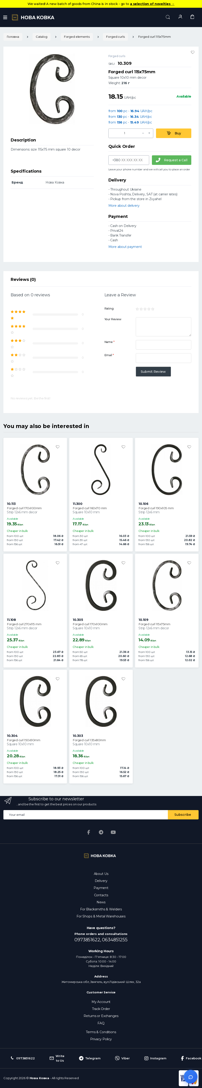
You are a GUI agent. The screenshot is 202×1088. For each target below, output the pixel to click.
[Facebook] (89, 832)
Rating (109, 308)
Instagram (155, 1058)
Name (110, 342)
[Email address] (85, 814)
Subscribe (182, 815)
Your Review (113, 319)
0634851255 (115, 939)
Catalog (41, 36)
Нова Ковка (39, 1078)
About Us (101, 874)
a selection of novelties (152, 4)
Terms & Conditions (101, 1032)
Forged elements (77, 36)
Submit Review (153, 372)
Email (109, 355)
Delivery (101, 881)
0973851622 (22, 1058)
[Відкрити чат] (190, 1076)
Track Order (101, 1009)
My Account (101, 1002)
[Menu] (5, 17)
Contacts (101, 895)
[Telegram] (101, 832)
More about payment (125, 247)
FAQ (101, 1023)
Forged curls (115, 36)
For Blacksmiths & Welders (101, 909)
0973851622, (88, 939)
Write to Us (56, 1058)
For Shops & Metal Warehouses (101, 916)
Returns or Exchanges (101, 1016)
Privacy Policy (101, 1039)
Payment (101, 888)
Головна (13, 36)
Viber (122, 1058)
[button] (167, 17)
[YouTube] (113, 832)
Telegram (90, 1058)
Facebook (191, 1058)
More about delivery (124, 206)
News (101, 902)
